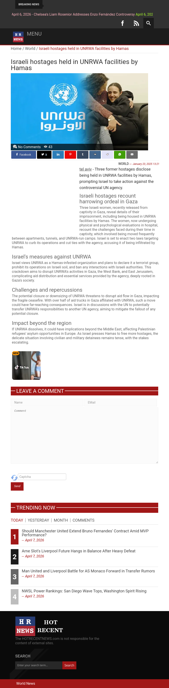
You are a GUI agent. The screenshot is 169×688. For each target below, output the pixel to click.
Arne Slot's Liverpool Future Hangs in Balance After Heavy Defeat (79, 551)
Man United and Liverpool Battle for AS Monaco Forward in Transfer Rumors (88, 571)
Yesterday (38, 520)
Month (61, 520)
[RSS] (136, 23)
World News (25, 683)
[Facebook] (122, 23)
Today (17, 520)
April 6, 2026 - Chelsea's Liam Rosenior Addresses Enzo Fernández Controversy (62, 14)
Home (16, 48)
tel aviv (85, 169)
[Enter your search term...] (38, 665)
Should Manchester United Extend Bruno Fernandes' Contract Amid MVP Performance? (85, 533)
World (30, 48)
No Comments (29, 147)
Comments (84, 520)
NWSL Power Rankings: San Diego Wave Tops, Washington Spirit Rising (84, 591)
